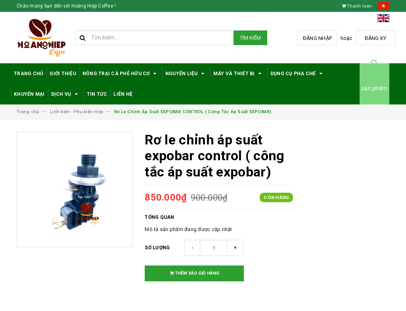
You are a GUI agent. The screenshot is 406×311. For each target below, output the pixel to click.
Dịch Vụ (65, 94)
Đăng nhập (317, 38)
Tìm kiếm (250, 38)
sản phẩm (374, 88)
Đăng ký (376, 38)
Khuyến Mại (29, 94)
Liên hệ (122, 94)
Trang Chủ (28, 73)
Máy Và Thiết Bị (238, 74)
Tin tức (97, 94)
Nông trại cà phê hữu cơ (120, 74)
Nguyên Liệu (186, 74)
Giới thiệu (63, 73)
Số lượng (157, 247)
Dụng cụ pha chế (297, 74)
